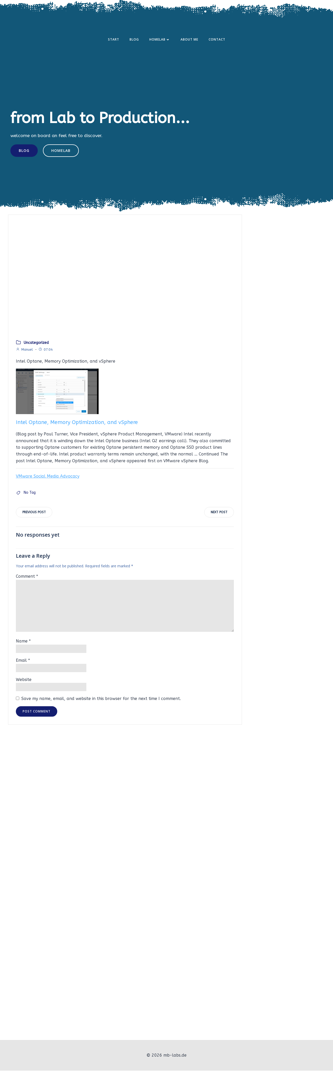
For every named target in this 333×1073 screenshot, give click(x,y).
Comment (27, 579)
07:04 (45, 352)
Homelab (159, 40)
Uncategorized (36, 345)
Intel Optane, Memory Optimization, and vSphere (77, 425)
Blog (134, 40)
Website (23, 682)
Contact (217, 40)
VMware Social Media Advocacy (47, 478)
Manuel (24, 352)
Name (23, 644)
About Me (189, 40)
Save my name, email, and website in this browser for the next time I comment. (101, 701)
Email (23, 663)
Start (113, 40)
